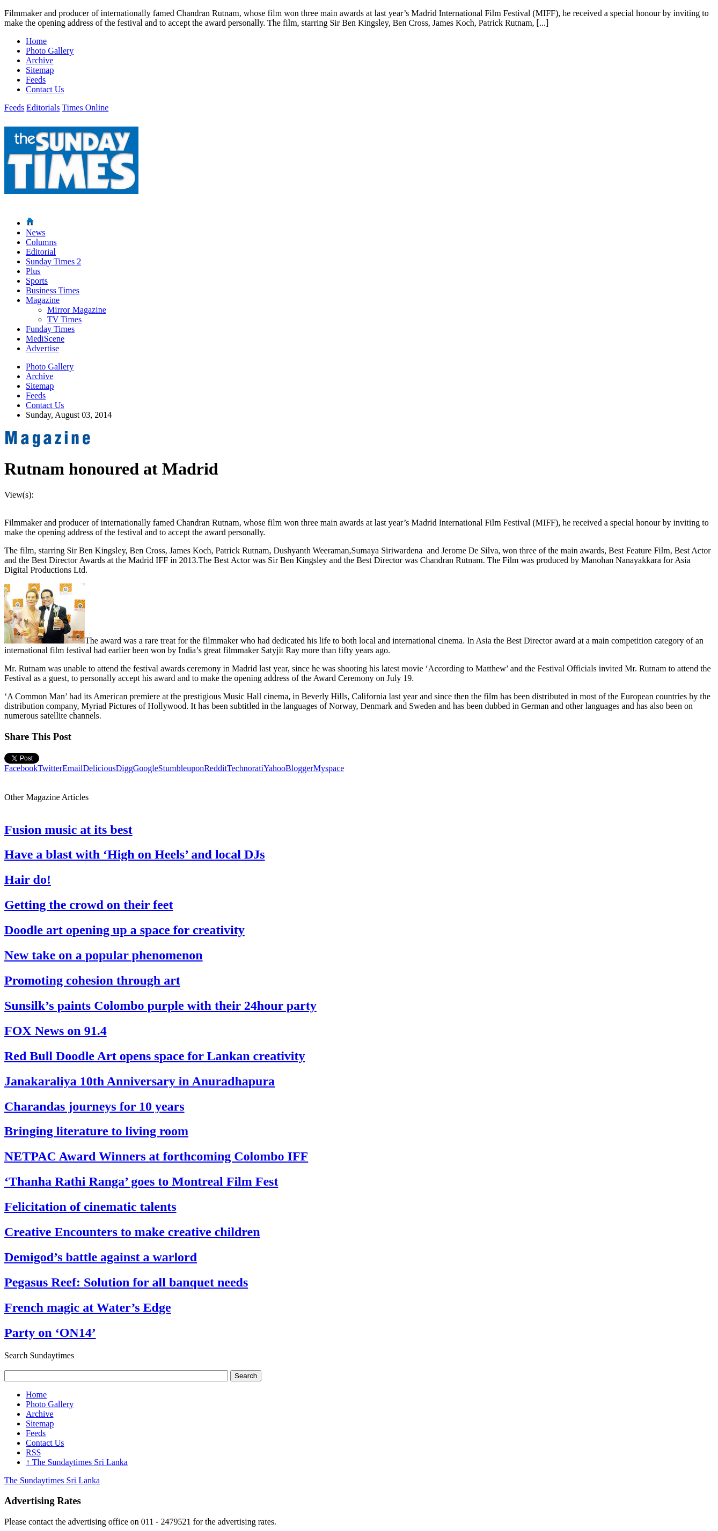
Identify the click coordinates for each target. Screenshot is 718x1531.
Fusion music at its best (68, 830)
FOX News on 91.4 (55, 1031)
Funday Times (50, 329)
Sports (37, 280)
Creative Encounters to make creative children (132, 1232)
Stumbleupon (181, 768)
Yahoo (274, 768)
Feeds (36, 79)
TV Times (64, 319)
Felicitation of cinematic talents (90, 1207)
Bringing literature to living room (96, 1131)
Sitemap (40, 70)
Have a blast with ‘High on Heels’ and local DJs (134, 854)
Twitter (50, 768)
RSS (33, 1452)
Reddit (215, 768)
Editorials (43, 107)
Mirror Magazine (76, 309)
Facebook (21, 768)
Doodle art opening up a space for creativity (124, 930)
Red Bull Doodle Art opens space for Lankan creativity (154, 1056)
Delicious (99, 768)
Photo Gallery (50, 50)
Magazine (43, 300)
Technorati (245, 768)
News (35, 232)
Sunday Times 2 (53, 261)
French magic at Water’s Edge (87, 1307)
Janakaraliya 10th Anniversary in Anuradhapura (139, 1081)
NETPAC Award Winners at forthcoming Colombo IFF (156, 1156)
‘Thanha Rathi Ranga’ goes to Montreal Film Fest (141, 1181)
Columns (41, 242)
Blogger (299, 768)
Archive (40, 60)
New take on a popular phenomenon (103, 955)
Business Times (52, 290)
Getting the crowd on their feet (88, 905)
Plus (33, 271)
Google (145, 768)
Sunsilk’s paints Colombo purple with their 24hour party (160, 1005)
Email (72, 768)
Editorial (41, 251)
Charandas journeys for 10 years (94, 1106)
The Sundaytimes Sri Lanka (77, 1462)
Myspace (329, 768)
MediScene (45, 338)
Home (36, 41)
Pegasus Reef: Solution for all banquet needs (126, 1282)
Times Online (85, 107)
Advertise (42, 348)
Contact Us (45, 89)
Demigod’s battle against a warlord (100, 1257)
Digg (124, 768)
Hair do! (27, 879)
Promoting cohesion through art (92, 980)
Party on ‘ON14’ (50, 1333)
